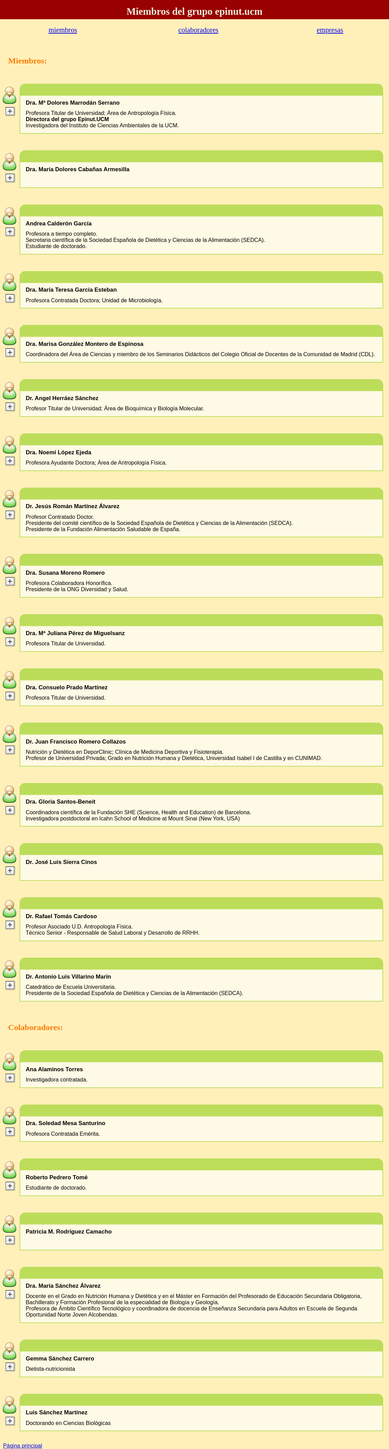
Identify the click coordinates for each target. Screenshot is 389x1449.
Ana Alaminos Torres (54, 1069)
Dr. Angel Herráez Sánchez (62, 398)
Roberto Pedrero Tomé (57, 1177)
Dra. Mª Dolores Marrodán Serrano (73, 103)
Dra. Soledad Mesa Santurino (65, 1123)
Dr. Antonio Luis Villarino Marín (68, 976)
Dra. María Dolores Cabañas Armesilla (78, 169)
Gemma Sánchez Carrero (60, 1358)
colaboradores (198, 30)
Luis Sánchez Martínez (56, 1412)
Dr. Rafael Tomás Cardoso (61, 916)
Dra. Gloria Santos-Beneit (60, 801)
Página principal (22, 1446)
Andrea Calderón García (59, 223)
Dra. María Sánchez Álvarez (63, 1286)
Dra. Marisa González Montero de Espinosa (84, 344)
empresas (330, 30)
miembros (63, 30)
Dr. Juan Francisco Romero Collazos (76, 741)
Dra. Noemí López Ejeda (58, 452)
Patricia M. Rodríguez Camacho (69, 1231)
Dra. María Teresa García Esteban (71, 290)
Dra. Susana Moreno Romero (65, 573)
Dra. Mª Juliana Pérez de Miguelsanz (75, 633)
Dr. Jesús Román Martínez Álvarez (72, 506)
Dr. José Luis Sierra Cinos (61, 862)
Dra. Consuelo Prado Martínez (67, 687)
